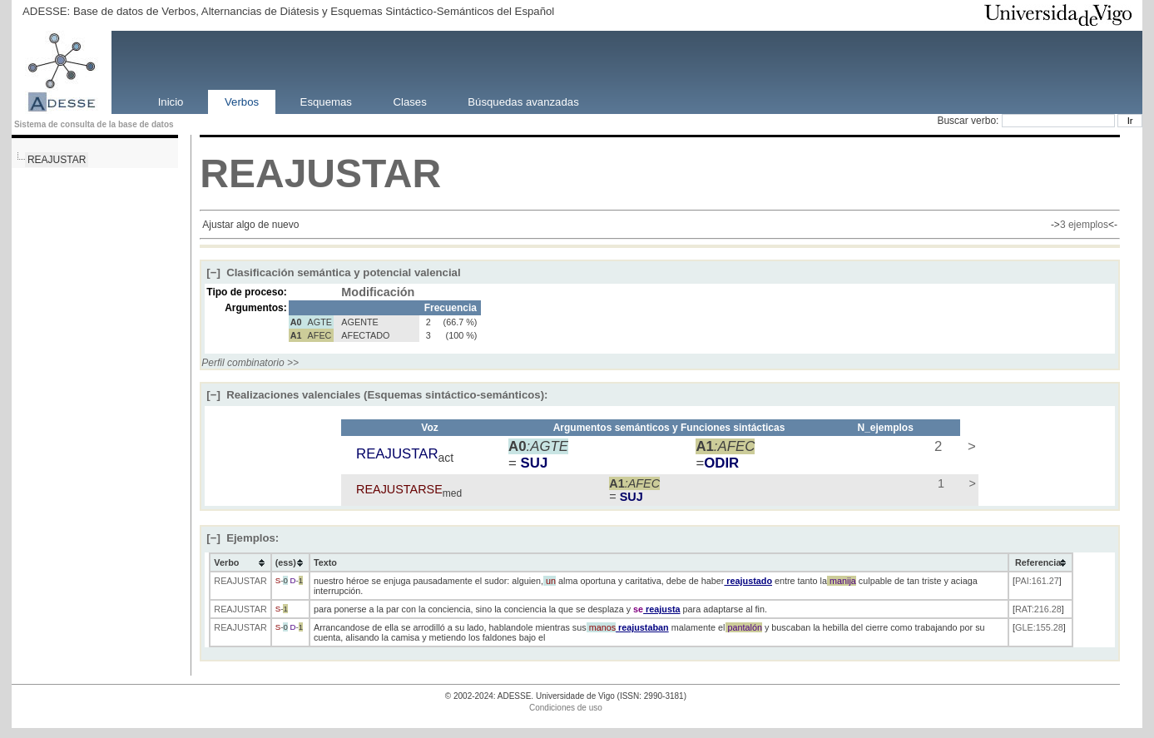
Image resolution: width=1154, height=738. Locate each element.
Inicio (171, 101)
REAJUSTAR (56, 160)
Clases (409, 101)
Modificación (377, 292)
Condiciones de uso (565, 707)
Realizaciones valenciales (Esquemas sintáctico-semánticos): (376, 395)
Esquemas (326, 101)
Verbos (242, 101)
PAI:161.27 (1037, 581)
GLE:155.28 (1039, 627)
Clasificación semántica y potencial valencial (333, 272)
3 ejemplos (1084, 224)
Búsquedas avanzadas (523, 101)
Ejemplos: (242, 538)
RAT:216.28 (1038, 609)
